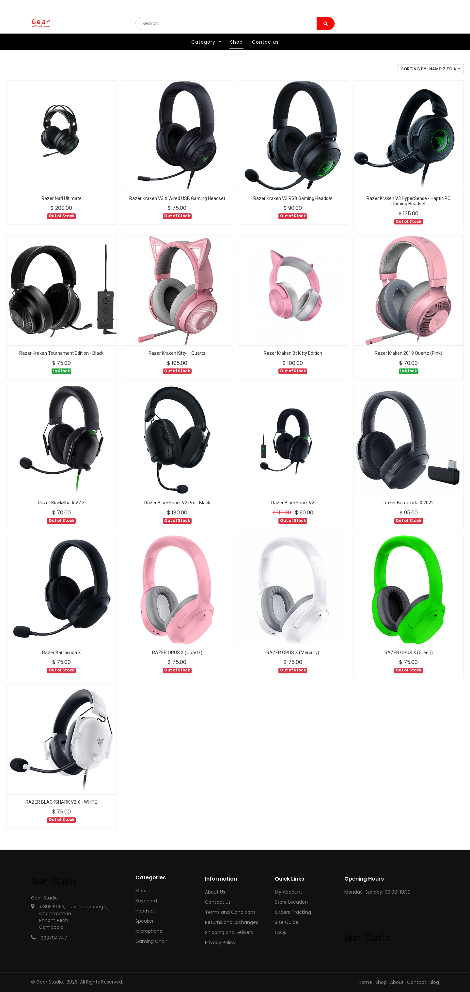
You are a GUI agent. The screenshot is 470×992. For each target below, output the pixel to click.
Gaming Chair (151, 941)
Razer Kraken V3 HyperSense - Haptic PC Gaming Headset (408, 201)
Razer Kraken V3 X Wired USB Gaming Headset (177, 198)
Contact (416, 982)
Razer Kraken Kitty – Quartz (177, 353)
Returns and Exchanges (231, 922)
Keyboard (146, 901)
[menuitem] (236, 51)
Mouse (142, 890)
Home (365, 982)
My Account (288, 892)
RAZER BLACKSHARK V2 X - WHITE (61, 802)
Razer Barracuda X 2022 (409, 502)
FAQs (280, 932)
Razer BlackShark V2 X (61, 502)
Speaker (144, 921)
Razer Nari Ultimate (61, 198)
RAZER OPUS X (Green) (408, 652)
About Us (215, 892)
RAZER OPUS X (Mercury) (292, 652)
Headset (144, 911)
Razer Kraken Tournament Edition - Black (61, 353)
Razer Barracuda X (61, 652)
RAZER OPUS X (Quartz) (177, 652)
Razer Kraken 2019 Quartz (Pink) (408, 353)
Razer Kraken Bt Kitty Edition (293, 353)
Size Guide (286, 922)
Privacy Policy (220, 942)
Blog (434, 982)
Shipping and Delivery (229, 932)
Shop (381, 982)
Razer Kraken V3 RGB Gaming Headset (293, 198)
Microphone (149, 931)
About (397, 982)
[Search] (326, 28)
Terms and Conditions (230, 912)
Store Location (291, 902)
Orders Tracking (293, 912)
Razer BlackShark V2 (292, 502)
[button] (431, 69)
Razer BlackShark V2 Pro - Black (177, 502)
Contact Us (218, 902)
